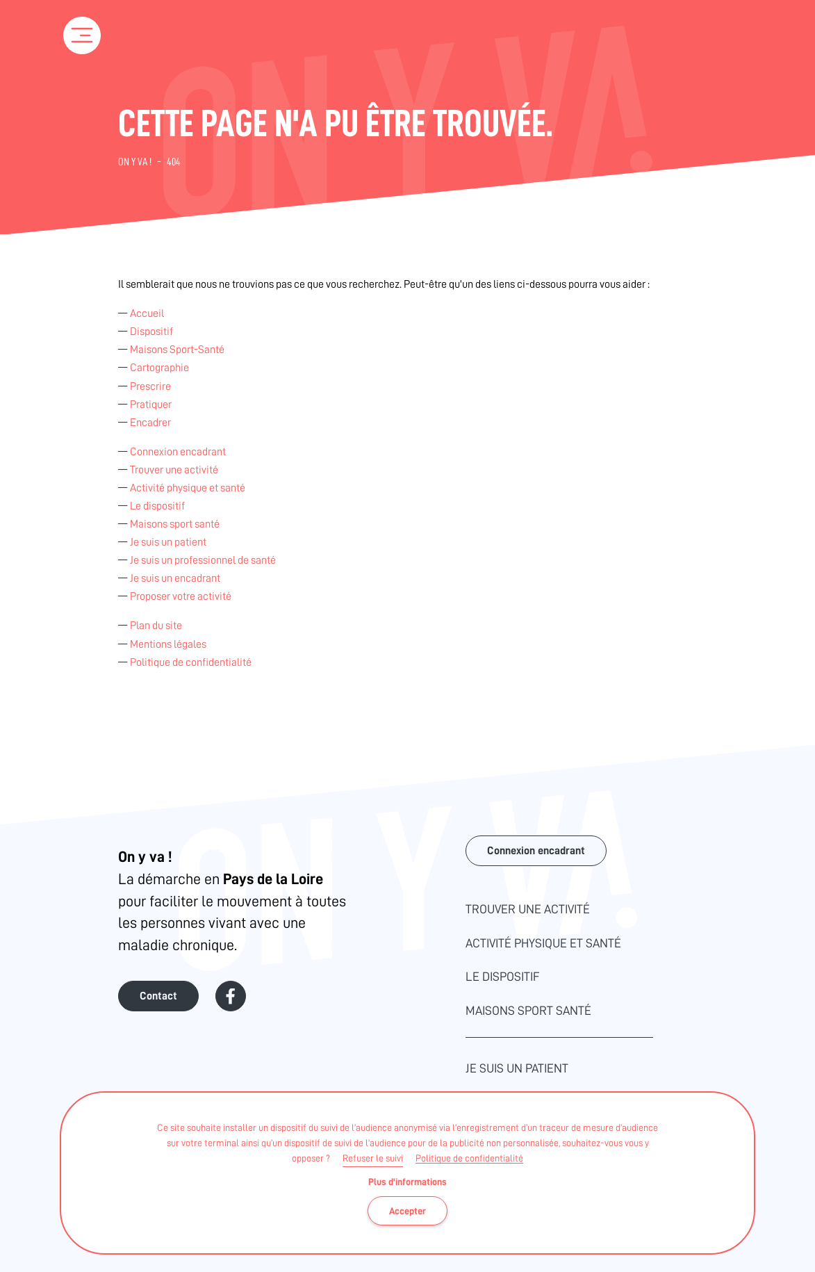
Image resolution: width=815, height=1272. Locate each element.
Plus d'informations (407, 1182)
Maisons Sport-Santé (177, 349)
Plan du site (156, 625)
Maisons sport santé (175, 524)
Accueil (147, 313)
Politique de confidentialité (469, 1158)
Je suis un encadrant (175, 578)
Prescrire (150, 386)
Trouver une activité (174, 469)
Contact (158, 996)
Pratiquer (151, 404)
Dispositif (151, 331)
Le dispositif (157, 506)
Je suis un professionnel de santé (203, 560)
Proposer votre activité (180, 596)
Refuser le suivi (373, 1158)
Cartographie (159, 367)
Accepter (407, 1211)
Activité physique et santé (187, 488)
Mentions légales (168, 644)
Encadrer (150, 422)
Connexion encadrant (178, 451)
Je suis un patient (168, 542)
